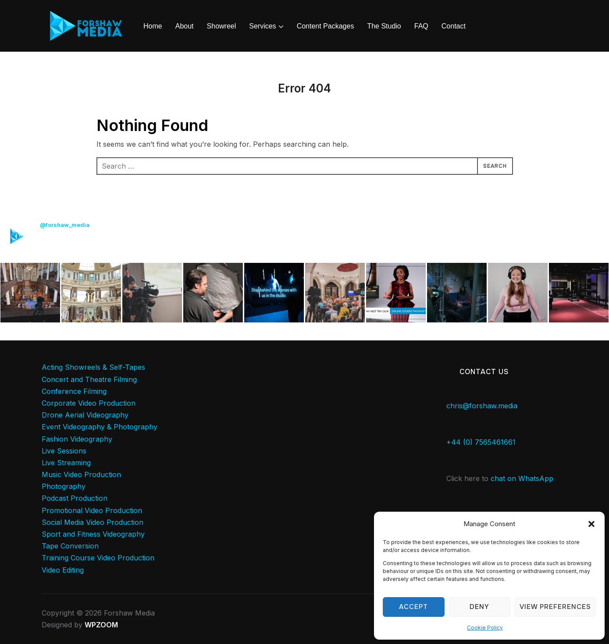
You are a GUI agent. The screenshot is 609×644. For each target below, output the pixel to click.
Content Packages (325, 26)
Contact (454, 26)
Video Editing (63, 570)
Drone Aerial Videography (85, 414)
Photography (63, 486)
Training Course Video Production (98, 557)
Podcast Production (74, 498)
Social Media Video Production (92, 522)
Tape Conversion (70, 545)
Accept (413, 606)
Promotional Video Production (92, 510)
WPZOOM (101, 624)
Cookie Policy (485, 627)
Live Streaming (66, 462)
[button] (591, 524)
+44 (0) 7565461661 (481, 442)
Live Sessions (64, 450)
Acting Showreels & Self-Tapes (93, 367)
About (184, 26)
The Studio (384, 26)
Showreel (221, 26)
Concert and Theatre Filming (89, 379)
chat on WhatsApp (522, 478)
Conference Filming (74, 391)
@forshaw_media (64, 224)
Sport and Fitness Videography (93, 534)
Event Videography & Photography (99, 426)
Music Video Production (81, 474)
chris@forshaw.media (481, 405)
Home (152, 26)
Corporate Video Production (88, 403)
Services (262, 26)
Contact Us (484, 371)
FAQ (421, 26)
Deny (479, 606)
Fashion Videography (77, 439)
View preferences (555, 606)
